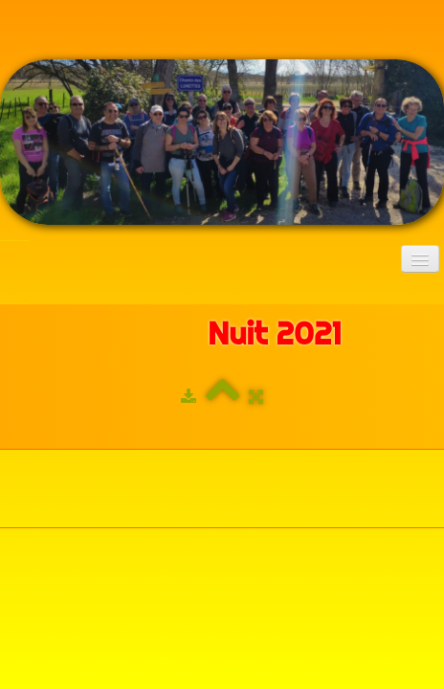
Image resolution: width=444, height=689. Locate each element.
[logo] (14, 260)
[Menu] (420, 259)
